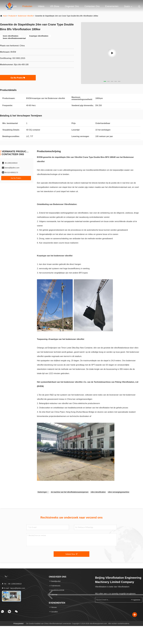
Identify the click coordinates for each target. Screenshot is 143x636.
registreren (135, 600)
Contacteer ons (92, 6)
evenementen (111, 6)
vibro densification (98, 492)
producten (12, 16)
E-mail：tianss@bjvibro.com (13, 588)
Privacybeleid (18, 623)
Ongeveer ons (72, 6)
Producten (27, 6)
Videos (41, 6)
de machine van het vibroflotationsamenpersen (69, 492)
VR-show (54, 6)
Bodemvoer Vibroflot (25, 16)
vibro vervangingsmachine (118, 492)
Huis (14, 6)
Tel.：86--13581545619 (11, 584)
